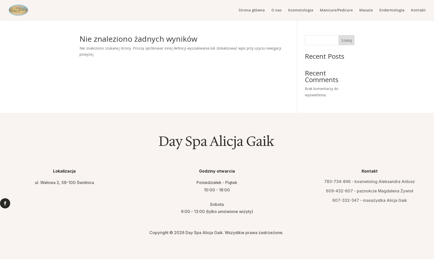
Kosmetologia (300, 10)
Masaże (366, 10)
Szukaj (346, 40)
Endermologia (391, 10)
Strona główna (252, 10)
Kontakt (418, 10)
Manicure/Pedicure (336, 10)
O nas (276, 10)
